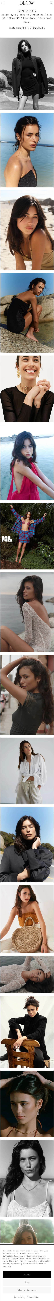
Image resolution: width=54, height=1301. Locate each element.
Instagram (15, 28)
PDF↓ (26, 28)
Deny (27, 1282)
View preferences (27, 1290)
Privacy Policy (33, 1297)
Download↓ (39, 28)
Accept (27, 1274)
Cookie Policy (19, 1297)
